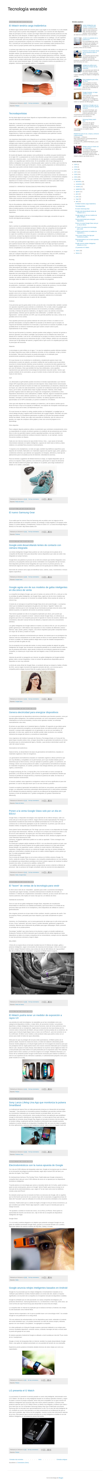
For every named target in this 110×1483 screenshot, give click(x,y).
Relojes (17, 105)
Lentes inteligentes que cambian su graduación (89, 26)
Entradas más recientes (16, 1459)
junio (77, 196)
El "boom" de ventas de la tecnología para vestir (34, 885)
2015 (75, 177)
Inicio (39, 1459)
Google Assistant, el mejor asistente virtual (90, 93)
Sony (22, 1154)
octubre (78, 186)
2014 (75, 179)
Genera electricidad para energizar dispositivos (33, 712)
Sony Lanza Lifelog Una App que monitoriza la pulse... (84, 236)
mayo (77, 199)
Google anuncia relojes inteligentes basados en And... (85, 244)
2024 (75, 164)
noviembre (79, 184)
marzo (78, 250)
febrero (78, 253)
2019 (75, 167)
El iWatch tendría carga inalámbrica (27, 25)
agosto (78, 191)
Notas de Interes (19, 501)
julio (77, 194)
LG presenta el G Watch (21, 1390)
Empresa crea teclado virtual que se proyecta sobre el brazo (91, 52)
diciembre (79, 181)
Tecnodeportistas (18, 113)
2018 (75, 169)
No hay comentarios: (33, 103)
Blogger (61, 1478)
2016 (75, 174)
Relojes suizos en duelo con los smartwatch (91, 147)
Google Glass (18, 579)
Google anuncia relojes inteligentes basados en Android (38, 1287)
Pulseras (17, 534)
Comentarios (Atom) (23, 1462)
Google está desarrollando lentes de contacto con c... (85, 212)
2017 (75, 172)
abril (77, 201)
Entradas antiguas (62, 1459)
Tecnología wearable (27, 9)
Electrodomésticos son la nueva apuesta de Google (36, 1165)
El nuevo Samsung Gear (22, 512)
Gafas (16, 875)
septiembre (79, 189)
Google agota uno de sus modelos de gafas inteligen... (86, 216)
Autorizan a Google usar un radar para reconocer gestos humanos (91, 106)
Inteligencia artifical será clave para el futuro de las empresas (90, 67)
